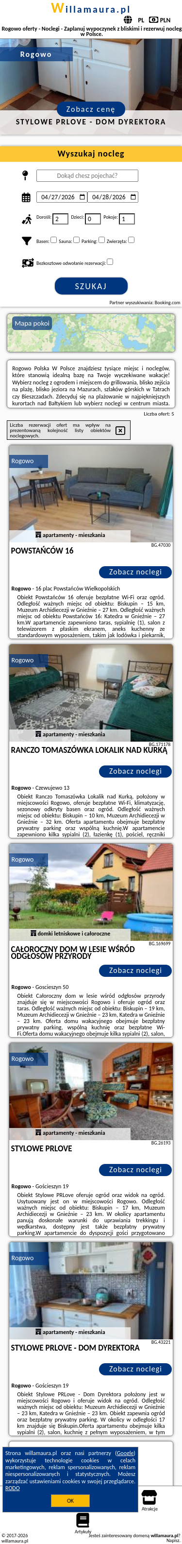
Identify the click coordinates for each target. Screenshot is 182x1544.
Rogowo (23, 461)
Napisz (173, 1540)
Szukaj (91, 286)
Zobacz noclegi (135, 571)
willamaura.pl (91, 9)
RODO (12, 1488)
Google (125, 1453)
